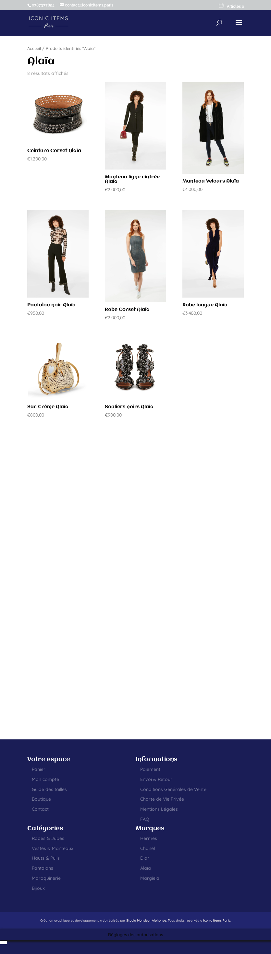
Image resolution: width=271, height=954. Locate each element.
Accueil (34, 48)
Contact (40, 809)
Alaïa (145, 868)
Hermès (148, 838)
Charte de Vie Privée (162, 799)
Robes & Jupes (48, 838)
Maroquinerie (46, 878)
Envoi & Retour (156, 779)
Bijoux (38, 888)
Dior (144, 858)
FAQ (144, 819)
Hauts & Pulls (46, 858)
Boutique (41, 799)
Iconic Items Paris (216, 920)
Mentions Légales (159, 809)
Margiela (149, 878)
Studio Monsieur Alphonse (146, 920)
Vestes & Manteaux (52, 848)
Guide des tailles (49, 789)
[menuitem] (3, 942)
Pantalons (42, 868)
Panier (38, 769)
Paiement (150, 769)
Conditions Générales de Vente (173, 789)
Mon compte (45, 779)
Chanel (147, 848)
